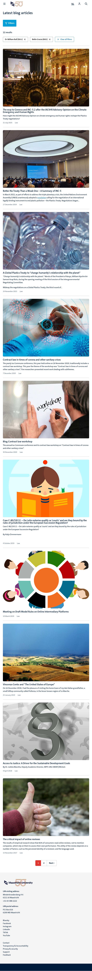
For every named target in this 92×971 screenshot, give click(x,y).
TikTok (5, 932)
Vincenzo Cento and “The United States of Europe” (29, 684)
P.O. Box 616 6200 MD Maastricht (11, 911)
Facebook (7, 923)
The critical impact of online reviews (21, 839)
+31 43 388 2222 (10, 901)
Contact (6, 943)
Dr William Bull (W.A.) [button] (15, 39)
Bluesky (6, 920)
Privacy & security (10, 949)
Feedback (7, 955)
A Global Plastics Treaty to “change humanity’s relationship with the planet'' (41, 272)
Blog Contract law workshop (17, 441)
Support (6, 952)
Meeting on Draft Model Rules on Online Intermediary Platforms (36, 611)
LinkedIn (6, 929)
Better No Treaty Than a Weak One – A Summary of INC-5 (32, 190)
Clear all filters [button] (64, 39)
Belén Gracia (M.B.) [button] (41, 39)
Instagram (7, 926)
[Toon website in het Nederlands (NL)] (73, 4)
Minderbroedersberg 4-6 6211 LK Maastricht (13, 896)
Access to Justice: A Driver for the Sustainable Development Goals (36, 763)
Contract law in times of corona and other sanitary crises (32, 359)
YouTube (6, 935)
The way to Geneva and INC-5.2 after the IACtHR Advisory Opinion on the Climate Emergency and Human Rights (44, 111)
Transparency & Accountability (15, 946)
